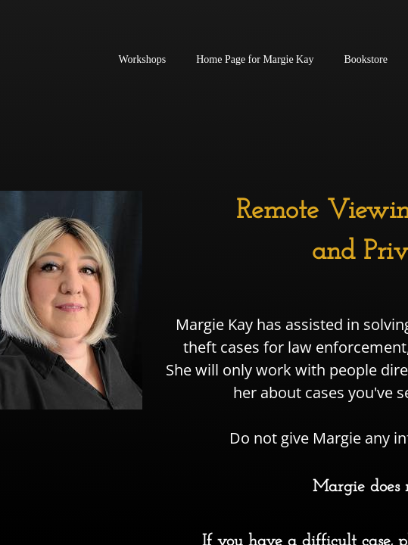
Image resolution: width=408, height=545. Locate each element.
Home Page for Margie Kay (254, 59)
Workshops (143, 59)
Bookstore (366, 59)
